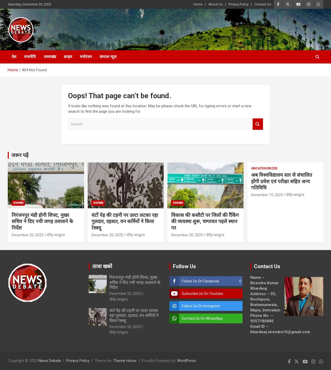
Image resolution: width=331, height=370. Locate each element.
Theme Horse (125, 360)
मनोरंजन (86, 56)
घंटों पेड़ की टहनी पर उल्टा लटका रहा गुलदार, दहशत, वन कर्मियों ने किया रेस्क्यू (125, 221)
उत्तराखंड (50, 56)
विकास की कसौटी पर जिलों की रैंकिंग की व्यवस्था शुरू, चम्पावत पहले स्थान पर (205, 221)
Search (258, 124)
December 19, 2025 (267, 195)
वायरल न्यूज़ (108, 56)
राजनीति (30, 56)
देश (14, 56)
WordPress (186, 360)
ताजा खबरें (102, 266)
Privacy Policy (239, 4)
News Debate (50, 360)
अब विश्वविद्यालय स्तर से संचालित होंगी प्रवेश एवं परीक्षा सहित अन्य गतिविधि (281, 181)
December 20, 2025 (27, 235)
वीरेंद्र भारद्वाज (56, 235)
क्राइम (68, 56)
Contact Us (262, 4)
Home (197, 4)
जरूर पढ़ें (19, 155)
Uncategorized (264, 168)
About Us (215, 4)
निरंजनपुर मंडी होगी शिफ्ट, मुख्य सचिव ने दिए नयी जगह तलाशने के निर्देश (42, 221)
